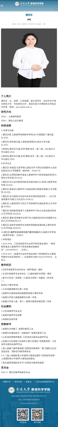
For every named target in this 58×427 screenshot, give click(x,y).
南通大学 (7, 382)
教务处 (29, 382)
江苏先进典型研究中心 (45, 382)
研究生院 (18, 382)
